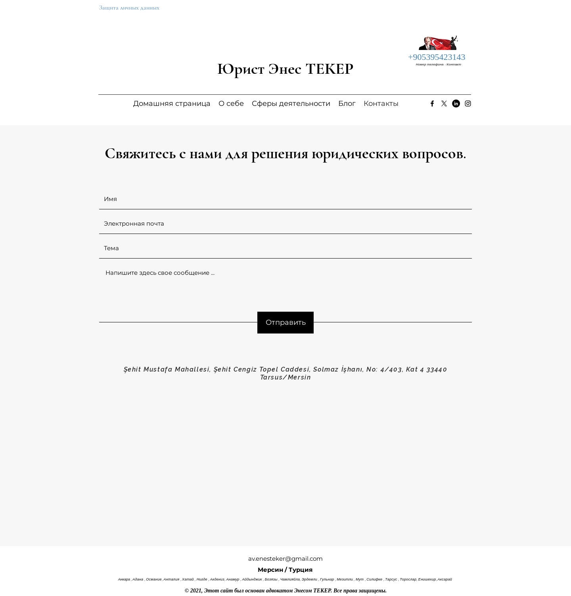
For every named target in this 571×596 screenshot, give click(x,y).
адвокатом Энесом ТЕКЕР (298, 591)
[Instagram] (468, 103)
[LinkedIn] (456, 103)
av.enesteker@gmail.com (285, 558)
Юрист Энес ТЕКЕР (285, 69)
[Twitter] (444, 103)
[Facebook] (432, 103)
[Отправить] (285, 322)
